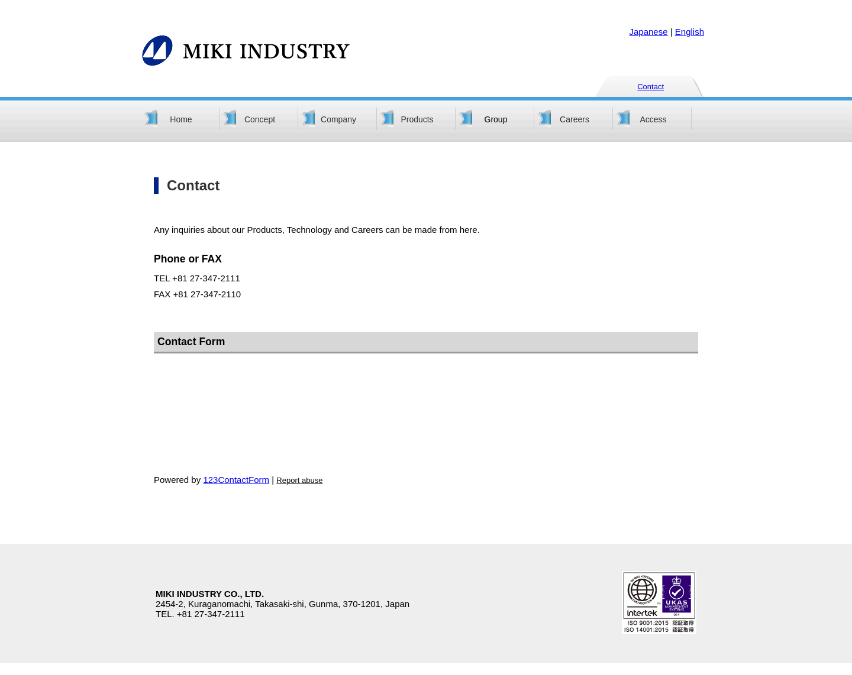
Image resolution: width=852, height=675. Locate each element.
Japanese (649, 32)
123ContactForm (236, 480)
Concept (259, 119)
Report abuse (299, 480)
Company (338, 119)
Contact (650, 86)
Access (653, 119)
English (689, 32)
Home (181, 119)
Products (417, 119)
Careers (574, 119)
